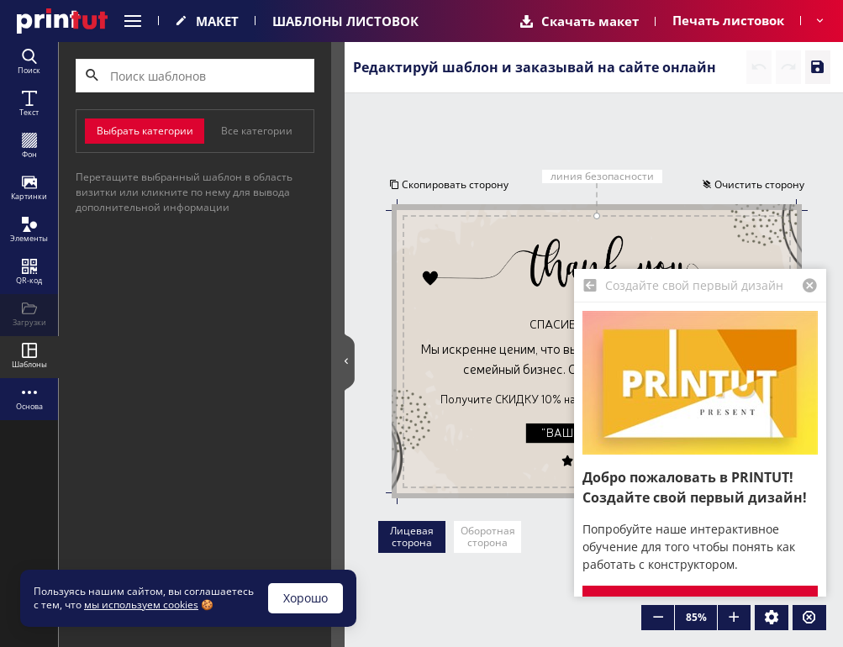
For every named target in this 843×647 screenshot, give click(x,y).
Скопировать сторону (448, 184)
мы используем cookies (141, 604)
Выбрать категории (145, 131)
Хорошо (305, 598)
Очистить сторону (753, 184)
